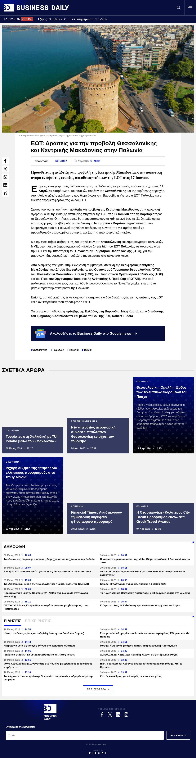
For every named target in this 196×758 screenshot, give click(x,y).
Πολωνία (73, 350)
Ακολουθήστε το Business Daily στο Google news (86, 333)
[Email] (85, 735)
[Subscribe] (177, 735)
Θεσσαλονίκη (39, 350)
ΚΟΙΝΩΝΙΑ (62, 161)
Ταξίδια (87, 350)
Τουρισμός (58, 350)
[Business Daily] (50, 712)
